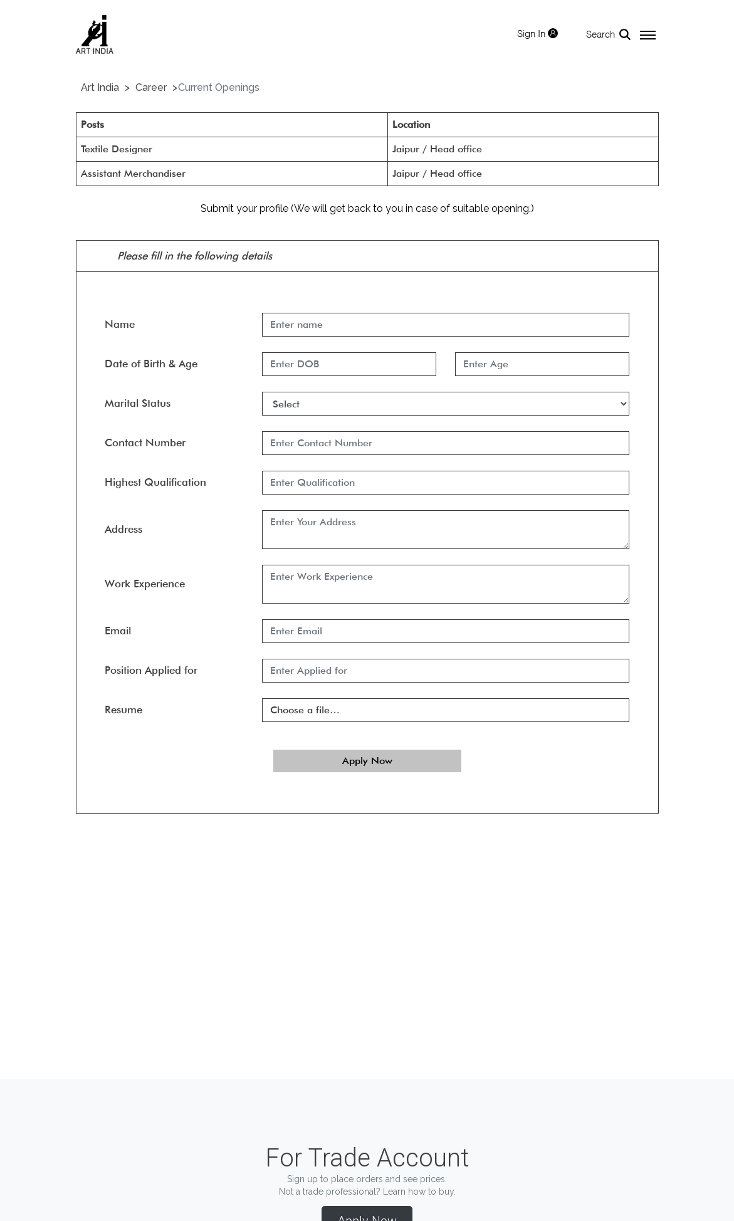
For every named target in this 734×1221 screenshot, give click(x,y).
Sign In (537, 33)
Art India (100, 87)
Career (151, 87)
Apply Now (367, 761)
